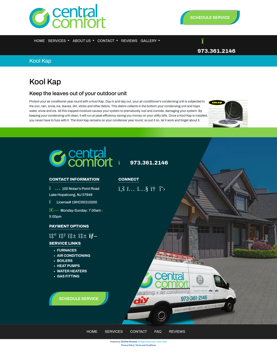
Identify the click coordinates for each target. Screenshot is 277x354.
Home (39, 41)
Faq (160, 332)
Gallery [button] (148, 41)
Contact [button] (106, 41)
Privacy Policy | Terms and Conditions (138, 345)
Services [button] (57, 41)
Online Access (129, 341)
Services (116, 332)
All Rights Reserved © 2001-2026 (152, 342)
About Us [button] (82, 41)
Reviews (129, 41)
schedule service (210, 17)
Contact (141, 332)
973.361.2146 (216, 51)
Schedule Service (79, 298)
